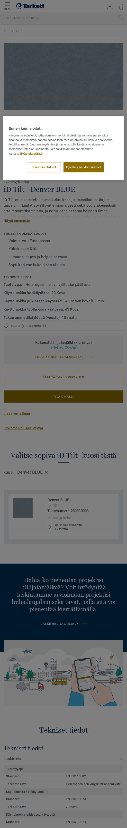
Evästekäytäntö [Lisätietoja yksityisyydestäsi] (31, 153)
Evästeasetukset (44, 167)
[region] (63, 148)
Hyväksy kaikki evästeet (83, 167)
